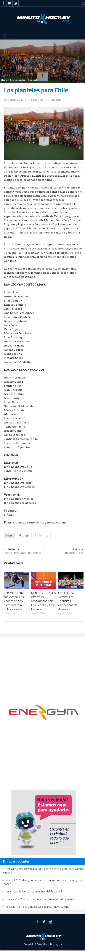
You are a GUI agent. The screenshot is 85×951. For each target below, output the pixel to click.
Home (4, 80)
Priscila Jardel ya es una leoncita (23, 551)
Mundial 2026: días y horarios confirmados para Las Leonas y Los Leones (43, 601)
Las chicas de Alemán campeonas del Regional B (34, 891)
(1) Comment (54, 99)
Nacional (32, 80)
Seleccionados (17, 80)
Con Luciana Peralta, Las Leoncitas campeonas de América (67, 601)
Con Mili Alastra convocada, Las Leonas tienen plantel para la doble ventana (14, 601)
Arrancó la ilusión (64, 551)
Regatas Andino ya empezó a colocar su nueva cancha (37, 907)
